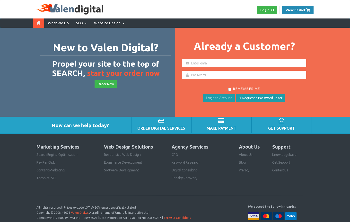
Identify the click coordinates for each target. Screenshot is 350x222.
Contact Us (280, 170)
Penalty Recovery (185, 178)
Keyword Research (186, 162)
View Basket (299, 9)
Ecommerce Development (123, 162)
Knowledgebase (284, 154)
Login (266, 10)
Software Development (121, 170)
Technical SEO (47, 178)
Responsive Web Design (122, 154)
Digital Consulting (185, 170)
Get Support (281, 162)
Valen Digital (79, 212)
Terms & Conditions (177, 217)
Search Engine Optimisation (57, 154)
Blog (242, 162)
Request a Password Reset (260, 98)
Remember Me (244, 89)
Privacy (244, 170)
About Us (246, 154)
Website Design (109, 23)
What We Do (58, 23)
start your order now (123, 73)
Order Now (105, 84)
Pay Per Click (46, 162)
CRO (175, 154)
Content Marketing (50, 170)
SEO (81, 23)
